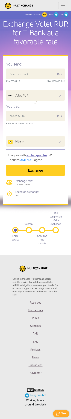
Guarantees (36, 365)
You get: (13, 106)
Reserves (35, 302)
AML (35, 333)
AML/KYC (27, 160)
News (53, 14)
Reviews (35, 350)
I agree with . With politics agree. (32, 157)
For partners (35, 310)
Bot (64, 14)
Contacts (35, 326)
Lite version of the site (36, 14)
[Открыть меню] (63, 5)
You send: (14, 64)
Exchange (35, 170)
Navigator (35, 373)
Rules (35, 318)
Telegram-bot (35, 395)
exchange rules (36, 155)
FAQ (35, 342)
